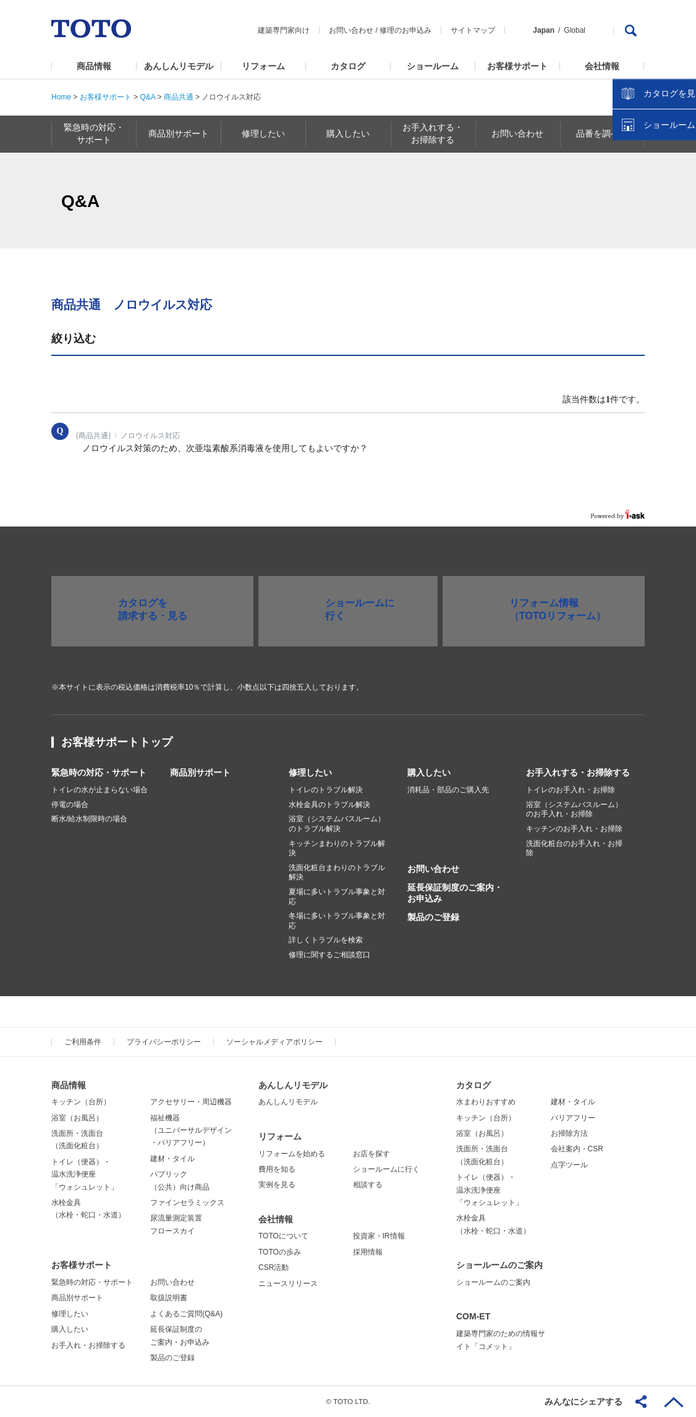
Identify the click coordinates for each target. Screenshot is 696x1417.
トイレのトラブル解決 (326, 789)
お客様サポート (517, 66)
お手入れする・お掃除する (578, 772)
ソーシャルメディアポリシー (274, 1042)
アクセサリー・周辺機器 (191, 1102)
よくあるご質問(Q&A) (186, 1313)
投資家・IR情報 (379, 1236)
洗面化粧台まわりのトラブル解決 (337, 872)
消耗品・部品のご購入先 (448, 789)
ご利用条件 (82, 1042)
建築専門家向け (284, 30)
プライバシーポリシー (164, 1042)
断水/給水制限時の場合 (89, 818)
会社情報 (602, 66)
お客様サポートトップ (116, 742)
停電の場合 (69, 804)
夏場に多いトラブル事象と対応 (337, 896)
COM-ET (473, 1316)
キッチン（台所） (81, 1102)
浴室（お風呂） (77, 1118)
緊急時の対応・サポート (98, 772)
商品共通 (178, 97)
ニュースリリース (288, 1283)
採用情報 (368, 1252)
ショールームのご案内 (499, 1265)
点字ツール (569, 1165)
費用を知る (276, 1169)
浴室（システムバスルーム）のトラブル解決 (337, 823)
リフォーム (263, 66)
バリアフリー (573, 1118)
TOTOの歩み (279, 1252)
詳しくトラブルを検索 (326, 940)
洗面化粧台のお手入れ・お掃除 (574, 848)
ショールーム (433, 66)
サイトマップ (473, 30)
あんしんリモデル (178, 66)
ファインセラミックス (187, 1202)
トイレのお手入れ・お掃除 (570, 789)
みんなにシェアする (583, 1401)
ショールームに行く (386, 1169)
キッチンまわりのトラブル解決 (337, 848)
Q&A (147, 97)
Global (574, 30)
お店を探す (371, 1153)
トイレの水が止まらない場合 (99, 789)
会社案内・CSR (577, 1148)
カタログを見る (646, 232)
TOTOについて (283, 1236)
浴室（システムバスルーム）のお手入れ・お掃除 (574, 809)
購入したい (429, 772)
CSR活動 (273, 1267)
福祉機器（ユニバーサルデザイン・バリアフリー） (191, 1131)
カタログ (348, 66)
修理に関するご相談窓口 (329, 954)
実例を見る (276, 1184)
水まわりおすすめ (486, 1102)
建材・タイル (172, 1158)
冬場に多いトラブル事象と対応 (337, 921)
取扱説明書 (168, 1297)
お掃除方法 (569, 1133)
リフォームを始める (291, 1153)
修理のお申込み (405, 30)
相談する (368, 1184)
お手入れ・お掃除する (88, 1345)
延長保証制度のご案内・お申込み (455, 892)
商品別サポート (200, 772)
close (680, 200)
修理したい (310, 772)
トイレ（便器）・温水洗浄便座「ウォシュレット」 (84, 1174)
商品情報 (94, 66)
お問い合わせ (351, 30)
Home (61, 97)
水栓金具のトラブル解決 (329, 804)
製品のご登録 (433, 917)
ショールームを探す (655, 264)
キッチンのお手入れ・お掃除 (574, 828)
